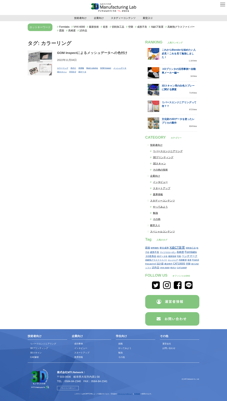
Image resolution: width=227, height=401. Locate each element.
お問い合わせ (168, 348)
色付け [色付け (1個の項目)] (173, 268)
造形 (105, 26)
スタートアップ (161, 188)
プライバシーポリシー (68, 388)
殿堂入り (148, 18)
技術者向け (80, 18)
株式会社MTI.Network (70, 372)
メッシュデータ (119, 68)
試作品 (83, 30)
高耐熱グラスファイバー (181, 26)
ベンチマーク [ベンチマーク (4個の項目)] (189, 256)
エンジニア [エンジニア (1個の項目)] (173, 260)
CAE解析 (34, 357)
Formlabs (64, 26)
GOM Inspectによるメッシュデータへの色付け (92, 53)
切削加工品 (118, 26)
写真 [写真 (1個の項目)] (179, 256)
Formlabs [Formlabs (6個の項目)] (191, 252)
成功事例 (78, 343)
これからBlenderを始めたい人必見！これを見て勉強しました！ (179, 54)
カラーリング (62, 68)
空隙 (130, 26)
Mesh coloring (92, 68)
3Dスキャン (62, 72)
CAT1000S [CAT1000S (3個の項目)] (179, 263)
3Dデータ (82, 72)
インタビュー (160, 182)
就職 (120, 343)
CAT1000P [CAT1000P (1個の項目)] (182, 268)
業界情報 (158, 194)
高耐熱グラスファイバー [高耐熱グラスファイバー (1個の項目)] (156, 260)
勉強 (155, 213)
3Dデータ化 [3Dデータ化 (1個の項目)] (162, 256)
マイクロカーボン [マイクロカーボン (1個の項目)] (168, 252)
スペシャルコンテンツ (162, 231)
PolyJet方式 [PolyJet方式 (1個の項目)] (150, 264)
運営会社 (166, 343)
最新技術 (94, 26)
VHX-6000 (79, 26)
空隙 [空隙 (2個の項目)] (188, 263)
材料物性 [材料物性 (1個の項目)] (155, 248)
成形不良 (142, 26)
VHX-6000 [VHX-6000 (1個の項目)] (165, 268)
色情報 (81, 68)
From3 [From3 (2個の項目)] (195, 260)
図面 (61, 30)
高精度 (72, 30)
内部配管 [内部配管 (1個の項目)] (183, 260)
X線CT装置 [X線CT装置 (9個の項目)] (177, 247)
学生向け (121, 336)
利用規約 (137, 394)
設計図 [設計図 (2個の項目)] (160, 263)
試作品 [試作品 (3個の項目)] (155, 267)
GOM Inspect (105, 68)
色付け (73, 68)
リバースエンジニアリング (168, 151)
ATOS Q (72, 72)
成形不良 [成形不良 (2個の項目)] (154, 252)
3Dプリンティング (163, 157)
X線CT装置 (157, 26)
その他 (156, 219)
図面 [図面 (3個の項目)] (147, 247)
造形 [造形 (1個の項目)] (189, 260)
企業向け (99, 18)
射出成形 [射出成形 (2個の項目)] (164, 247)
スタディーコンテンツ (123, 18)
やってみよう (160, 207)
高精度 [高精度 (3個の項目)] (180, 252)
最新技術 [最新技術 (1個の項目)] (172, 256)
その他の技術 (160, 169)
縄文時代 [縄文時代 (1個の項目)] (168, 264)
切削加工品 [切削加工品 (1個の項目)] (191, 248)
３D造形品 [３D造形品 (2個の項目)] (150, 256)
